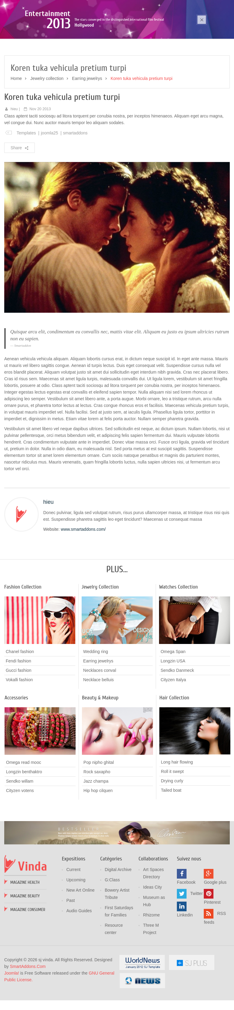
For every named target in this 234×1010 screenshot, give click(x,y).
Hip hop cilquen (98, 825)
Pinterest (212, 937)
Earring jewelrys (87, 113)
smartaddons (75, 168)
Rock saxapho (96, 806)
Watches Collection (178, 622)
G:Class (112, 915)
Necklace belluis (98, 714)
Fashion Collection (22, 622)
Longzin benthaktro (24, 806)
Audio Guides (79, 945)
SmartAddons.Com (28, 1001)
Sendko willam (19, 816)
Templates (26, 168)
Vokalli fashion (19, 714)
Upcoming (75, 915)
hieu (14, 144)
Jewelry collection (46, 113)
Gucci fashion (18, 705)
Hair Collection (174, 733)
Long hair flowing (177, 797)
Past (70, 935)
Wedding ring (95, 686)
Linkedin (185, 950)
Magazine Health (25, 917)
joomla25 (49, 168)
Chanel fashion (20, 686)
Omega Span (173, 686)
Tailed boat (171, 825)
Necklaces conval (99, 705)
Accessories (16, 733)
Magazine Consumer (27, 944)
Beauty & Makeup (100, 733)
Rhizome (151, 950)
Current (73, 904)
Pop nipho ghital (98, 797)
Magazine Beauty (25, 931)
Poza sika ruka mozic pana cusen (65, 41)
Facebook (186, 917)
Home (16, 113)
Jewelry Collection (100, 622)
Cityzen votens (20, 825)
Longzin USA (173, 696)
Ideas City (152, 922)
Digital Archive (118, 904)
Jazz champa (95, 816)
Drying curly (172, 816)
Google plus (215, 917)
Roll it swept (172, 806)
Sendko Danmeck (177, 705)
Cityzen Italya (173, 714)
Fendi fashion (18, 696)
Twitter (196, 928)
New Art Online (80, 925)
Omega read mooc (23, 797)
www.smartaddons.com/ (83, 564)
